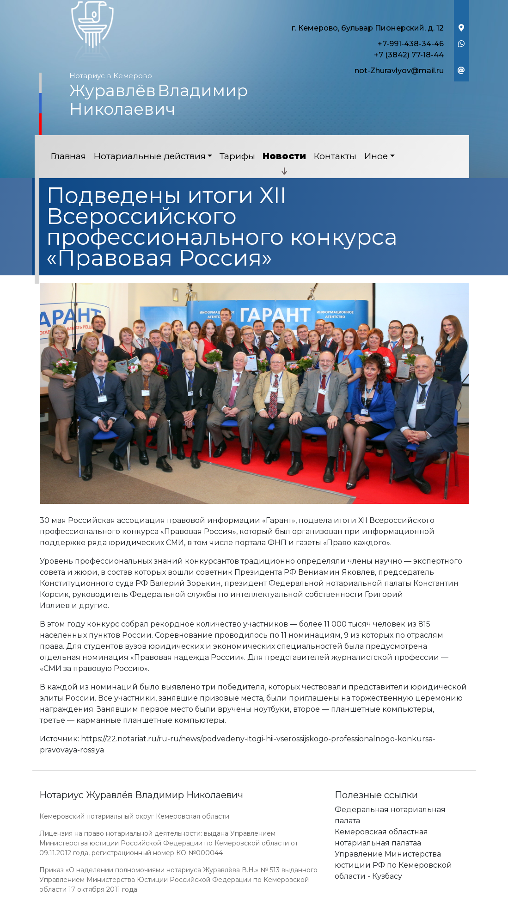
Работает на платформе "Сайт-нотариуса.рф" (397, 907)
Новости (284, 156)
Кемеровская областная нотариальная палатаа (381, 837)
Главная (68, 156)
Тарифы (237, 156)
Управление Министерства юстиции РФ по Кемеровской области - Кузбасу (393, 865)
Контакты (334, 156)
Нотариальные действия (149, 156)
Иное (376, 156)
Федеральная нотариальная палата (390, 815)
